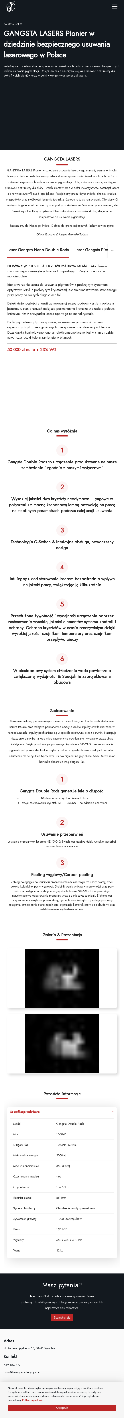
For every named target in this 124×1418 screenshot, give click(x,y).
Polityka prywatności (33, 1400)
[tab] (38, 251)
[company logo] (33, 6)
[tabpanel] (62, 762)
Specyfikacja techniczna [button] (62, 1112)
